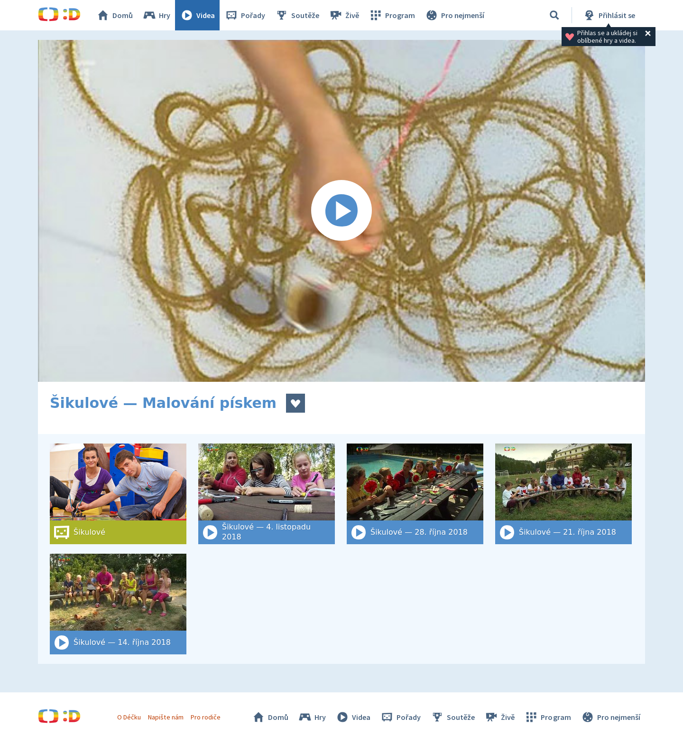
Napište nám (165, 717)
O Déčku (129, 717)
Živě (344, 15)
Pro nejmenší (454, 15)
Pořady (244, 15)
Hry (156, 15)
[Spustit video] (341, 211)
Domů (114, 15)
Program (392, 15)
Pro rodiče (206, 717)
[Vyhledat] (554, 15)
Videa (197, 15)
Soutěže (297, 15)
